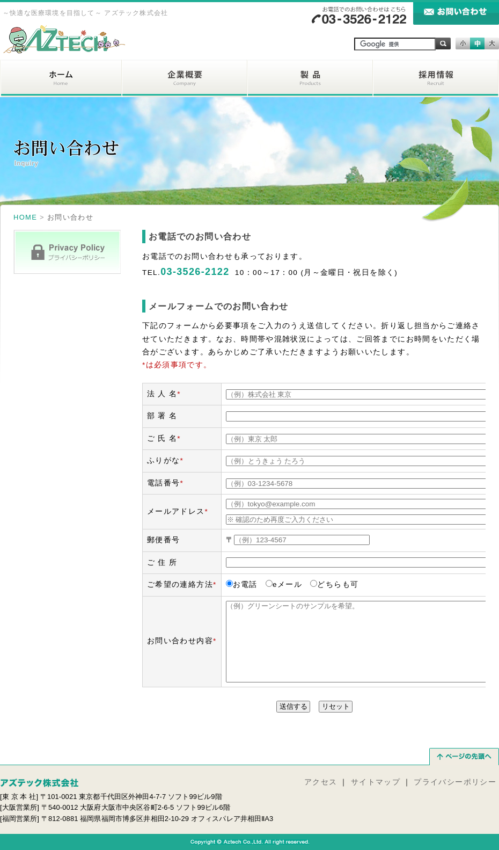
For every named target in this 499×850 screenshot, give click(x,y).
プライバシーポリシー (455, 782)
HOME (25, 217)
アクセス (320, 782)
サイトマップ (375, 782)
